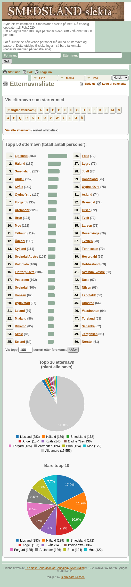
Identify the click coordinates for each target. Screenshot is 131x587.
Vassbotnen (90, 311)
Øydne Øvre (91, 187)
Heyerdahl (89, 256)
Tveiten (87, 241)
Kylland (20, 249)
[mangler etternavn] (21, 110)
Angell (19, 179)
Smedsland (23, 171)
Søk (29, 72)
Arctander (22, 210)
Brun (18, 218)
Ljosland (21, 156)
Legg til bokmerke (114, 83)
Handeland (90, 179)
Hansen (20, 295)
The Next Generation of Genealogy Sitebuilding (55, 567)
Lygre (86, 163)
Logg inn (46, 72)
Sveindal (21, 287)
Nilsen (86, 287)
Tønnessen (90, 249)
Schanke (88, 326)
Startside (14, 72)
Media (70, 78)
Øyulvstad (22, 303)
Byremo (21, 326)
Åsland (87, 194)
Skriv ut (90, 83)
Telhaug (21, 233)
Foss (85, 156)
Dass (85, 280)
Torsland (88, 318)
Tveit (85, 218)
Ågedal (20, 241)
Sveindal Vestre (93, 272)
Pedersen (22, 280)
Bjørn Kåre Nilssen (73, 576)
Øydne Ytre (23, 194)
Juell (85, 171)
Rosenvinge (91, 233)
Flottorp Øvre (25, 272)
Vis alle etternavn (18, 130)
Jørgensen (90, 334)
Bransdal (88, 202)
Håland (20, 163)
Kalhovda (22, 264)
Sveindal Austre (26, 256)
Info (95, 78)
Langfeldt (89, 295)
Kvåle (19, 187)
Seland (20, 342)
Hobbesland (91, 264)
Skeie (19, 334)
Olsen (86, 210)
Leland (20, 311)
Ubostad (88, 303)
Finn (42, 78)
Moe (18, 225)
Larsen (87, 225)
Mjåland (21, 318)
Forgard (21, 202)
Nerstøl (87, 342)
